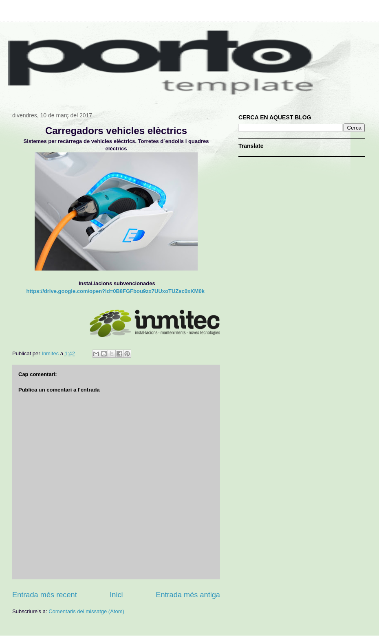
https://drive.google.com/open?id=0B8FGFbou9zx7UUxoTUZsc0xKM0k (115, 291)
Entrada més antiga (188, 595)
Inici (116, 595)
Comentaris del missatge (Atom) (86, 611)
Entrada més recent (44, 595)
